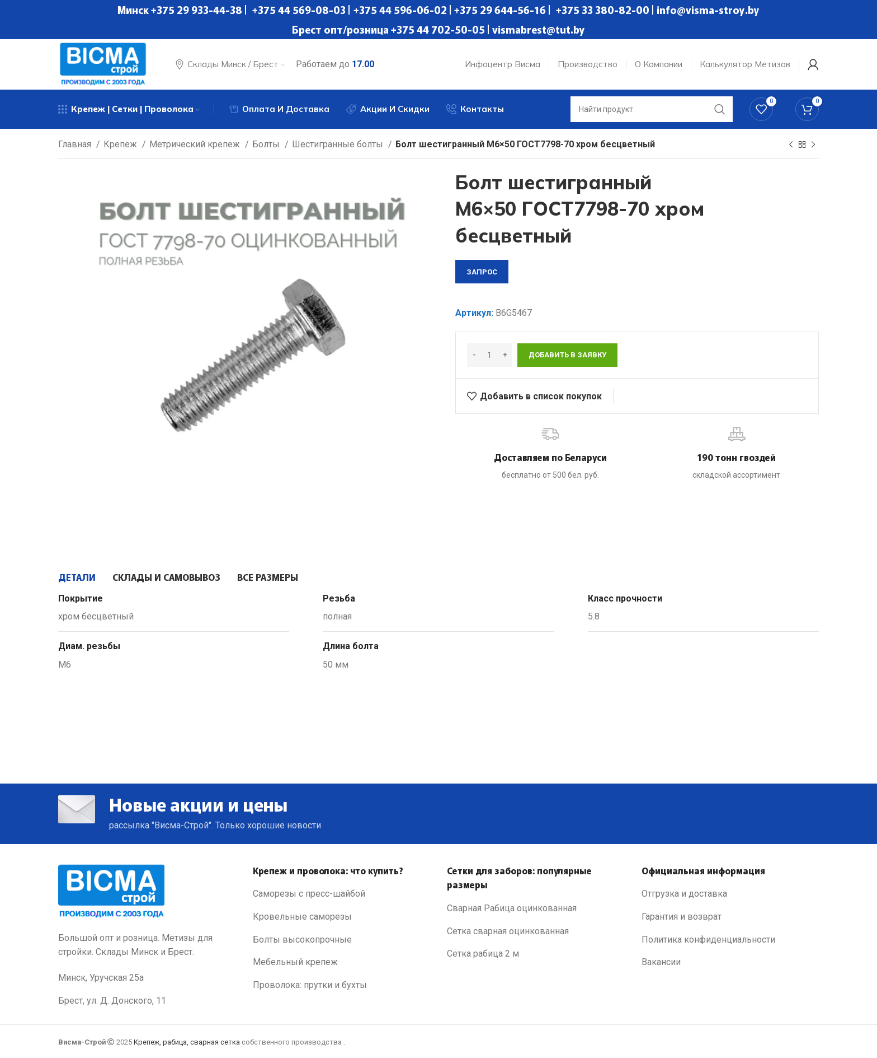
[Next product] (813, 145)
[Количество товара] (489, 355)
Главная (75, 144)
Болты (267, 144)
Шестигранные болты (338, 144)
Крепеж (121, 144)
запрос (481, 272)
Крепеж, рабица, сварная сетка (187, 1042)
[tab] (77, 577)
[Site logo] (103, 63)
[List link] (342, 894)
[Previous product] (790, 145)
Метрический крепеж (195, 144)
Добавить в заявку (567, 355)
